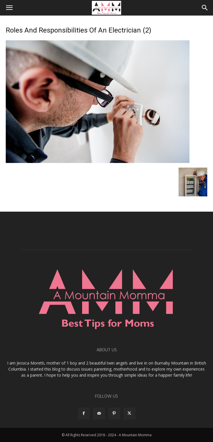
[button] (9, 8)
